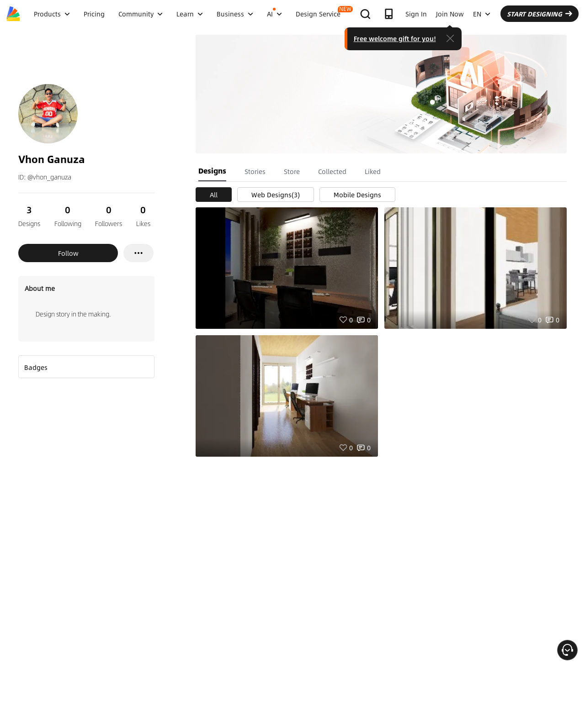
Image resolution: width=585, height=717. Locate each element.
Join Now (450, 14)
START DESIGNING (539, 14)
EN (481, 14)
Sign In (416, 14)
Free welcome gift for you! (395, 38)
